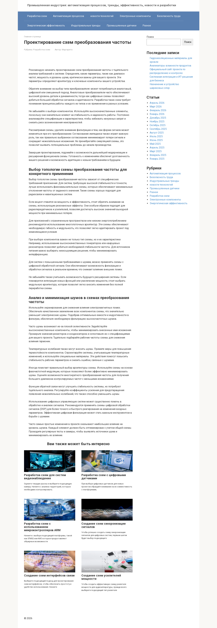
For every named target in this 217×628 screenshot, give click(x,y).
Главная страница (32, 36)
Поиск (150, 36)
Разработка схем (37, 16)
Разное (147, 25)
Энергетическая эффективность (46, 25)
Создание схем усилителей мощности (101, 577)
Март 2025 (156, 151)
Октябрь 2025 (158, 125)
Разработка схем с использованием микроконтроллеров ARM (42, 527)
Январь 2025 (157, 158)
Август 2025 (157, 132)
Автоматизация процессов (68, 16)
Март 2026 (156, 106)
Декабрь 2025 (158, 117)
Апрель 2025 (157, 147)
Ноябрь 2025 (157, 121)
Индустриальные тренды (86, 25)
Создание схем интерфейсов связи (49, 575)
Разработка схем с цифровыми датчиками (103, 476)
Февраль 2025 (158, 155)
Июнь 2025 (156, 140)
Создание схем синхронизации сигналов (103, 525)
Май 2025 (155, 143)
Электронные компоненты (135, 16)
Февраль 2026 (158, 110)
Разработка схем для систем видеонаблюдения (45, 476)
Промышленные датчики (121, 25)
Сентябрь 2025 (158, 128)
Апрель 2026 (157, 102)
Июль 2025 (156, 136)
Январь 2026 (157, 114)
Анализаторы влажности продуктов (170, 65)
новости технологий (101, 16)
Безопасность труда (168, 16)
